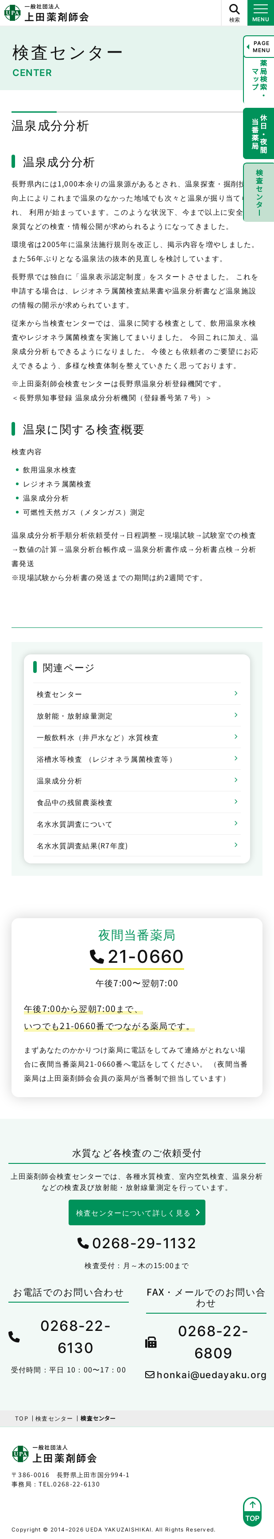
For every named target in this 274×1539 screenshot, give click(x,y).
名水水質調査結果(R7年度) (82, 845)
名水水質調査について (75, 823)
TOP (21, 1418)
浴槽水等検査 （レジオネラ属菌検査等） (107, 758)
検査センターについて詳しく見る (133, 1212)
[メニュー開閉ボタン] (260, 13)
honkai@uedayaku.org (212, 1374)
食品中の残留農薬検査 (75, 802)
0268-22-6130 (75, 1337)
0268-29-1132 (144, 1243)
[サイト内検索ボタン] (234, 13)
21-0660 (146, 956)
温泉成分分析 (60, 780)
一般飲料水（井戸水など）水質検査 (98, 737)
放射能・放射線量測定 (75, 715)
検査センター (60, 693)
